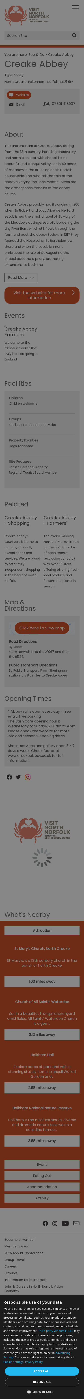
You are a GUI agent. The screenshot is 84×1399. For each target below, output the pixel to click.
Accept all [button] (42, 1371)
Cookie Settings (13, 1362)
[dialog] (42, 1347)
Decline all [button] (42, 1382)
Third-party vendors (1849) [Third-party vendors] (55, 1331)
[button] (42, 1391)
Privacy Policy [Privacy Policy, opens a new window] (34, 1362)
